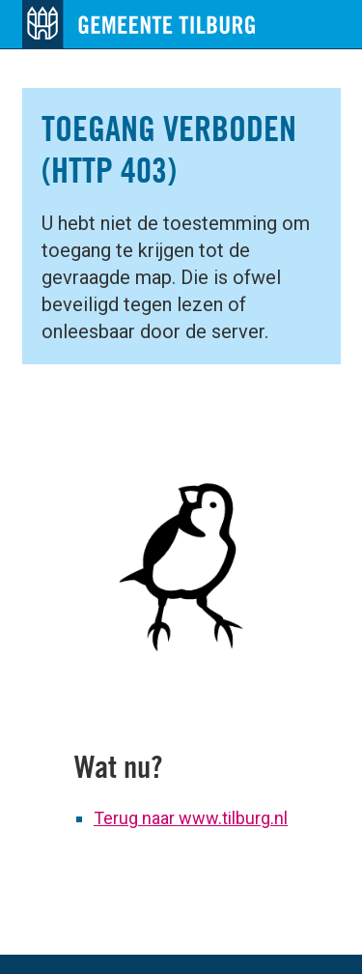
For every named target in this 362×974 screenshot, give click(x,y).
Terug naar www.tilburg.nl (191, 818)
